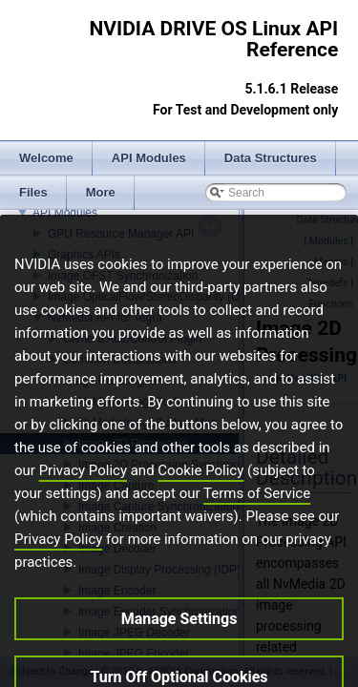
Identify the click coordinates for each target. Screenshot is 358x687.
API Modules (64, 212)
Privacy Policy (83, 493)
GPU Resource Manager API (121, 233)
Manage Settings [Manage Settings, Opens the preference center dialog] (179, 642)
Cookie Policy (200, 493)
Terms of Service (256, 516)
